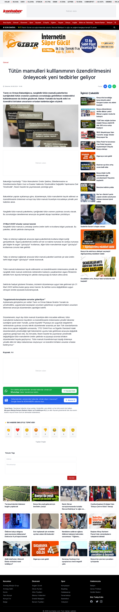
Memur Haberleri (38, 595)
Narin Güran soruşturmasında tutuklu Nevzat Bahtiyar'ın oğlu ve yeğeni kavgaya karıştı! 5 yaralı (57, 27)
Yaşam (60, 23)
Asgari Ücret (37, 586)
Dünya (67, 23)
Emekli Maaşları (38, 599)
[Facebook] (91, 601)
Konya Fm (7, 599)
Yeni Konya (7, 595)
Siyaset (38, 23)
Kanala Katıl (69, 391)
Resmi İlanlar (100, 23)
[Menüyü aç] (115, 22)
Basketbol (65, 599)
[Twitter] (97, 601)
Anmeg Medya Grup (11, 586)
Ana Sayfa (7, 23)
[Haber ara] (114, 27)
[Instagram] (101, 601)
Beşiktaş (64, 589)
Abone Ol (70, 400)
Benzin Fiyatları (38, 602)
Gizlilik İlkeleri (95, 592)
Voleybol (64, 602)
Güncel (15, 23)
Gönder (72, 478)
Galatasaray (65, 592)
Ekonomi (24, 23)
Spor (31, 23)
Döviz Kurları (37, 589)
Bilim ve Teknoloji (86, 23)
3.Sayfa (46, 23)
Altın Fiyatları (37, 592)
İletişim (109, 23)
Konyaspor (65, 586)
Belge (5, 602)
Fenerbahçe (65, 595)
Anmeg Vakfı (8, 589)
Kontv (5, 592)
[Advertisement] (71, 11)
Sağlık (74, 23)
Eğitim (53, 23)
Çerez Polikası (95, 589)
